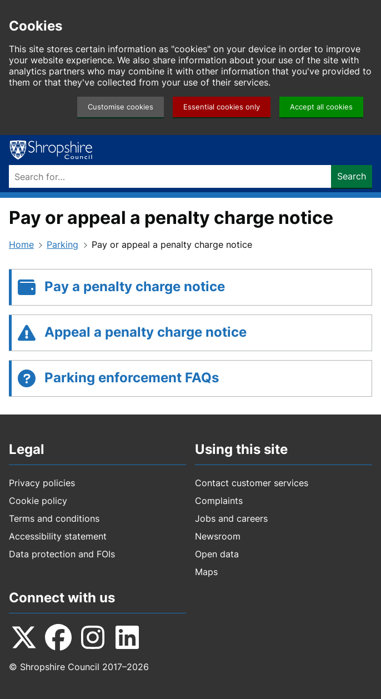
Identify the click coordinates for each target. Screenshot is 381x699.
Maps (206, 571)
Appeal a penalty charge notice (145, 332)
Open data (217, 554)
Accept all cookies (321, 107)
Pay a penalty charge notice (134, 286)
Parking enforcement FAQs (131, 378)
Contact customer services (251, 482)
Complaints (219, 500)
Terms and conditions (54, 518)
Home (21, 244)
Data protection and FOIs (62, 554)
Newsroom (217, 536)
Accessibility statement (58, 536)
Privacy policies (42, 482)
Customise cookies (120, 107)
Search (351, 176)
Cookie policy (38, 500)
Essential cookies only (221, 107)
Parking (62, 244)
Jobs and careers (231, 518)
